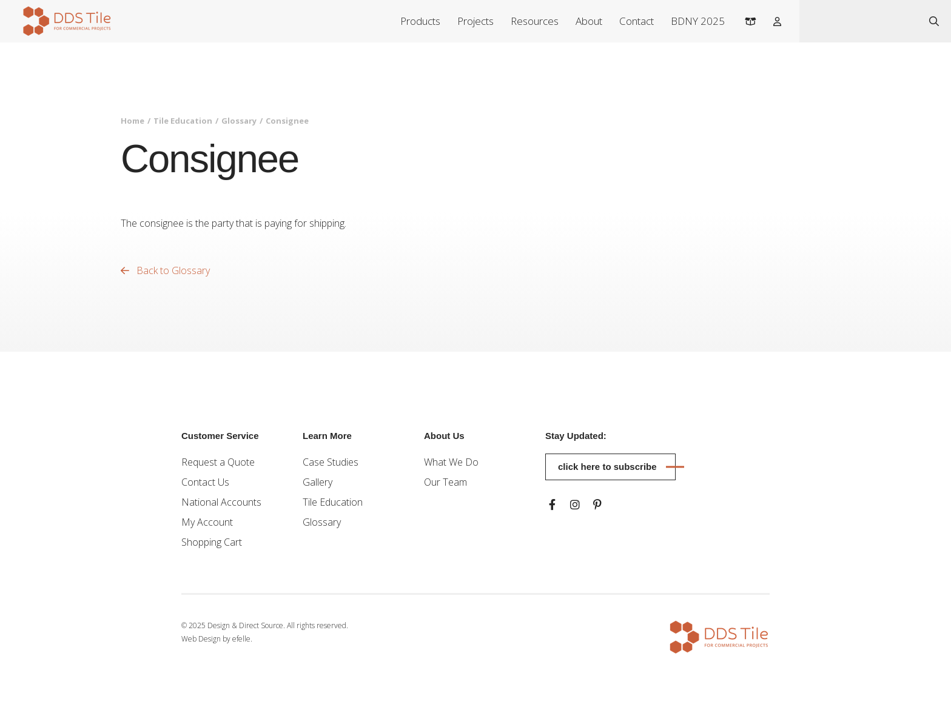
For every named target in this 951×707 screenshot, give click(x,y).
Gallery (317, 482)
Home (132, 120)
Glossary (239, 120)
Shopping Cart (211, 542)
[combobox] (858, 21)
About (589, 21)
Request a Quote (218, 462)
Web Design (201, 639)
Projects (475, 21)
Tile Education (182, 120)
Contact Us (205, 482)
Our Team (445, 482)
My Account (207, 522)
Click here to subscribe (607, 466)
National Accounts (221, 502)
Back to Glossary (165, 270)
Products (420, 21)
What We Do (451, 462)
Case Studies (330, 462)
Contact (636, 21)
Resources (535, 21)
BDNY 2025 (698, 21)
